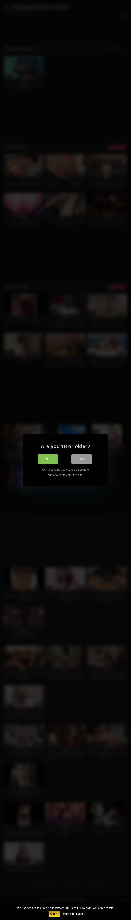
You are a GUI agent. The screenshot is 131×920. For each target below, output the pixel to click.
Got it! (54, 913)
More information (73, 913)
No (82, 459)
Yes (48, 459)
